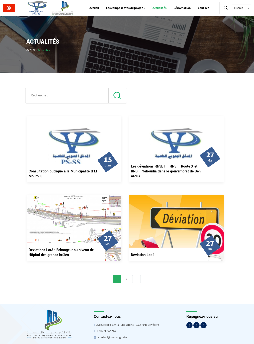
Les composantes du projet (125, 8)
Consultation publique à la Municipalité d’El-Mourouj (63, 174)
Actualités (159, 8)
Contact (203, 8)
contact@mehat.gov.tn (112, 337)
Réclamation (182, 8)
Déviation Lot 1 (143, 254)
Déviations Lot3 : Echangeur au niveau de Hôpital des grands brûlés (61, 252)
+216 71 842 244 (106, 331)
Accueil (94, 8)
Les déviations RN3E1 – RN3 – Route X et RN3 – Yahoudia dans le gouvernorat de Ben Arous (166, 171)
